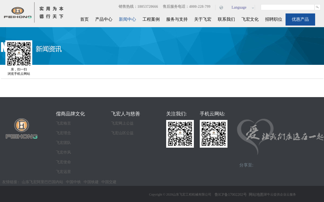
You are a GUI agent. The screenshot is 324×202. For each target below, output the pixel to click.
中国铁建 (91, 182)
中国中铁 (73, 182)
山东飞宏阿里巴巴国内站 (42, 182)
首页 (84, 19)
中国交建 (108, 182)
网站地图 (255, 195)
